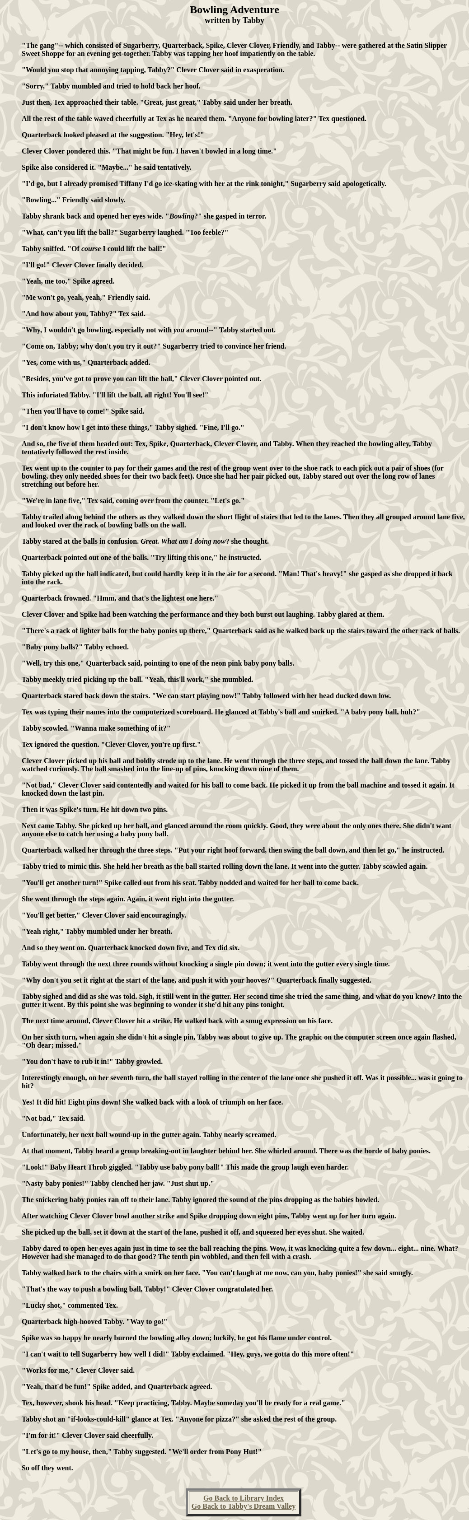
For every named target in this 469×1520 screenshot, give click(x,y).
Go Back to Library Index (243, 1498)
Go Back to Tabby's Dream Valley (243, 1506)
